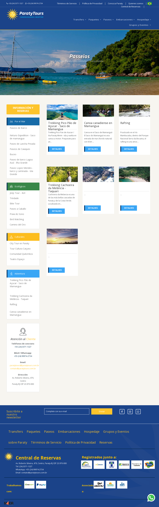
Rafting (13, 304)
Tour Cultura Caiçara (20, 248)
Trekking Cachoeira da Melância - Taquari (21, 297)
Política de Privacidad (92, 3)
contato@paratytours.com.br (23, 368)
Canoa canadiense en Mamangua (20, 313)
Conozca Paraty (115, 3)
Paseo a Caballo (18, 208)
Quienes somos (135, 3)
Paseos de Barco (18, 127)
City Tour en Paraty (19, 243)
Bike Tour (15, 203)
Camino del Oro (18, 224)
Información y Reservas (23, 109)
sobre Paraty (17, 442)
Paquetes (95, 19)
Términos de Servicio (67, 3)
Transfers (80, 19)
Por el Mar (17, 121)
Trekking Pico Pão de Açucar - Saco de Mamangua (20, 283)
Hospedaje (144, 19)
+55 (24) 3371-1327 (15, 3)
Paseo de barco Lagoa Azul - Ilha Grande (21, 161)
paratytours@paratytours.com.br (24, 365)
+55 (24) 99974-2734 (35, 3)
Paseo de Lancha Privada (22, 143)
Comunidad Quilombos (21, 253)
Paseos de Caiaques (20, 149)
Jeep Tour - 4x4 (17, 192)
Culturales (17, 237)
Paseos (109, 19)
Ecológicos (17, 186)
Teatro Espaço (17, 259)
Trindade (14, 198)
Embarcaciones (126, 19)
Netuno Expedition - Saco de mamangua (22, 137)
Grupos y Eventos (140, 25)
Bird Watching (17, 219)
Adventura (17, 274)
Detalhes (57, 149)
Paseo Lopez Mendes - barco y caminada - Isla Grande (21, 171)
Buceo (13, 154)
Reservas (105, 442)
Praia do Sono (17, 214)
